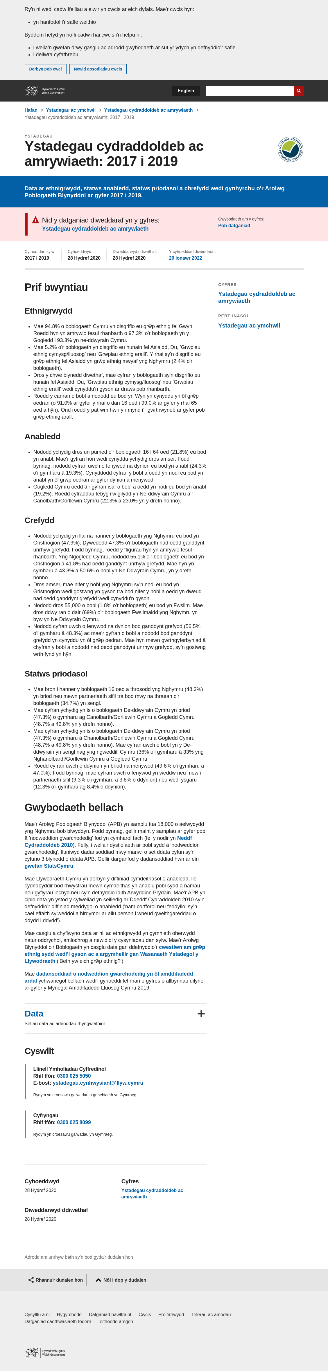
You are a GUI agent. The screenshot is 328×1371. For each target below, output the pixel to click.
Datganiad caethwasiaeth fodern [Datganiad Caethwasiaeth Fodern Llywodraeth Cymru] (58, 1321)
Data (34, 1014)
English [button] (186, 90)
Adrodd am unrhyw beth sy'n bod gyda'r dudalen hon (79, 1257)
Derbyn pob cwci (45, 69)
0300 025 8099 (74, 1122)
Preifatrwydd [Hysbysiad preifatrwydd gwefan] (171, 1314)
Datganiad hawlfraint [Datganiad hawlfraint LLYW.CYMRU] (110, 1314)
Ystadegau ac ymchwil (71, 110)
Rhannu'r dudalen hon (59, 1280)
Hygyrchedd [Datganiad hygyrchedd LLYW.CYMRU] (69, 1314)
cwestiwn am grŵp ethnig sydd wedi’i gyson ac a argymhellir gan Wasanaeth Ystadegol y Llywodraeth (115, 954)
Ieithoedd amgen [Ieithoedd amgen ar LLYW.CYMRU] (115, 1321)
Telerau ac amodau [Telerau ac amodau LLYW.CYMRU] (211, 1314)
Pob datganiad (234, 225)
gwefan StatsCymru (49, 866)
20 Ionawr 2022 (185, 258)
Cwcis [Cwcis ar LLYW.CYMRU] (145, 1314)
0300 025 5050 (74, 1076)
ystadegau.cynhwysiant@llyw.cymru (98, 1083)
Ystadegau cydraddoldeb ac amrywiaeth (148, 110)
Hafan (31, 110)
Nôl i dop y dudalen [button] (124, 1280)
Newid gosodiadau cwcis (98, 69)
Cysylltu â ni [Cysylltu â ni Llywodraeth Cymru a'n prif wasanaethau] (37, 1314)
